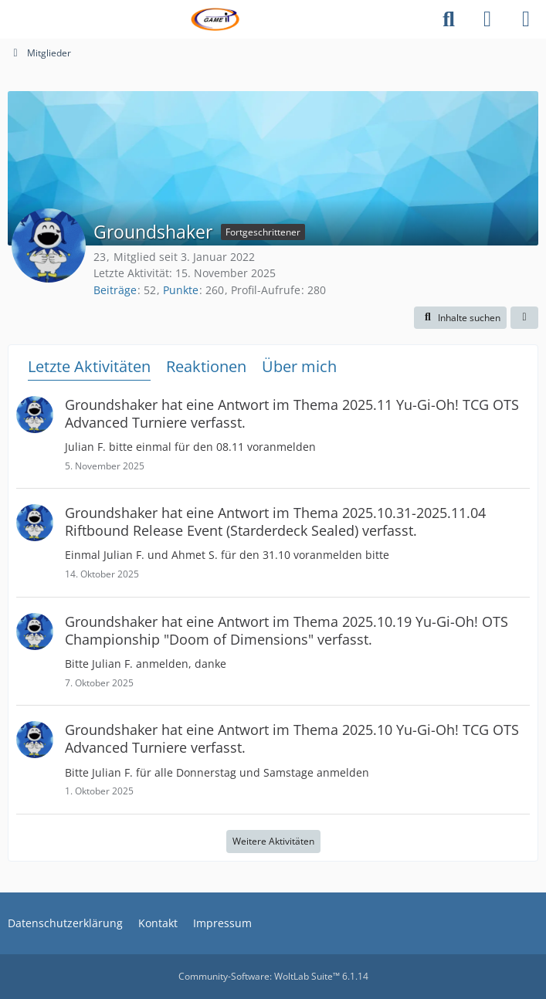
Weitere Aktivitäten (273, 841)
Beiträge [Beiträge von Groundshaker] (115, 290)
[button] (460, 318)
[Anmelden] (487, 19)
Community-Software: (273, 976)
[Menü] (525, 19)
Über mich (299, 366)
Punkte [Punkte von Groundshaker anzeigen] (180, 290)
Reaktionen (206, 366)
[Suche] (448, 19)
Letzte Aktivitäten (89, 366)
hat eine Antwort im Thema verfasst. (292, 413)
